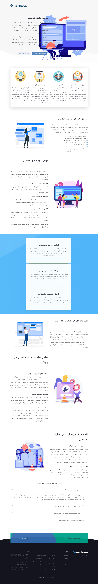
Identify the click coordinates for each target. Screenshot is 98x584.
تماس (47, 6)
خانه (80, 6)
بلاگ (64, 6)
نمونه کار (56, 6)
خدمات (72, 6)
